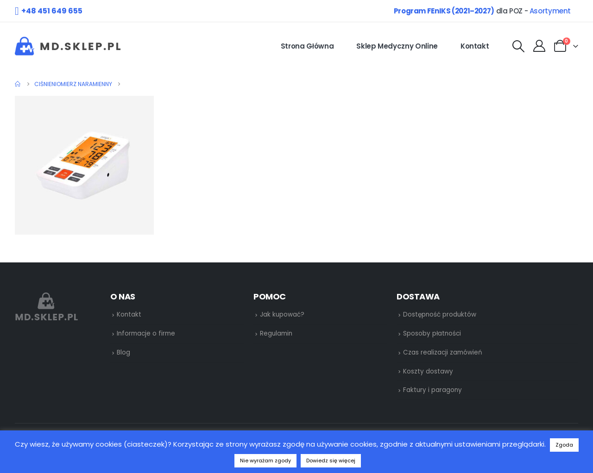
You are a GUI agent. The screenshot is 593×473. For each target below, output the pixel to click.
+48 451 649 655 (51, 11)
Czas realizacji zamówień (442, 352)
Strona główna (307, 46)
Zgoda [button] (564, 444)
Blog (123, 352)
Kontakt (475, 46)
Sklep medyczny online (397, 46)
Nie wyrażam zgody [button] (265, 460)
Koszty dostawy (428, 371)
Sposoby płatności (432, 333)
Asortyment (550, 11)
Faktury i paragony (432, 390)
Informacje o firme (146, 333)
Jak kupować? (282, 314)
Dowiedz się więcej (330, 460)
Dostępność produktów (439, 314)
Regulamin (276, 333)
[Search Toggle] (518, 46)
